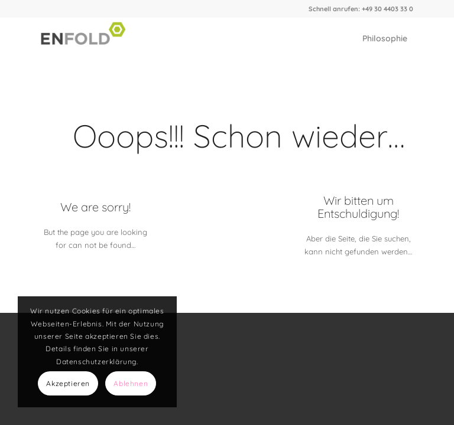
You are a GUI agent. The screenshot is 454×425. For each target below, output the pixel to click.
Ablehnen (131, 383)
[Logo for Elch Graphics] (86, 38)
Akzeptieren (68, 383)
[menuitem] (384, 38)
